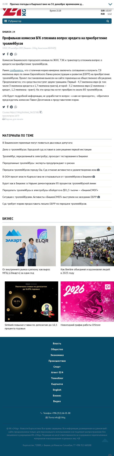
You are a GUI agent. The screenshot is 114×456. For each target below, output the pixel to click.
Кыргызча (57, 383)
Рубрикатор (12, 21)
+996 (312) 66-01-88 (61, 413)
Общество (57, 349)
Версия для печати (12, 119)
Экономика (57, 355)
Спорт (57, 366)
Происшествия (57, 360)
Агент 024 (57, 372)
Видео (57, 401)
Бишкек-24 (8, 31)
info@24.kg (60, 417)
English (57, 389)
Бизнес (57, 395)
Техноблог (57, 378)
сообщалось (16, 70)
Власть (57, 343)
